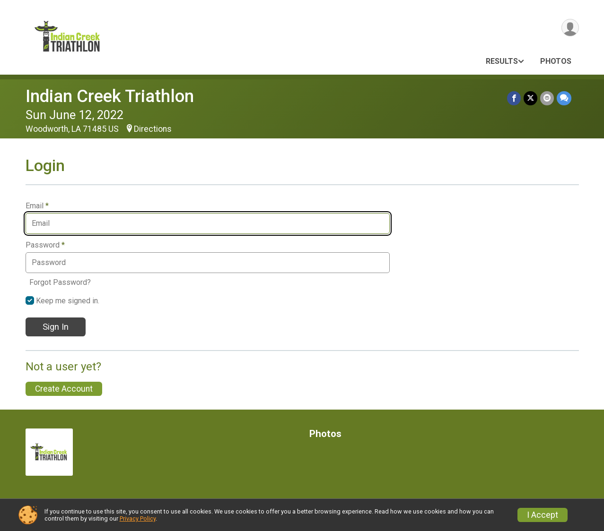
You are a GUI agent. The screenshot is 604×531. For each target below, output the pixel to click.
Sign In (56, 327)
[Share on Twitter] (530, 98)
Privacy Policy (138, 518)
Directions (153, 129)
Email (37, 206)
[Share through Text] (564, 98)
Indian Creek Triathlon (110, 96)
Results (502, 61)
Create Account (64, 389)
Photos (555, 61)
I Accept (542, 515)
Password (45, 245)
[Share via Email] (547, 98)
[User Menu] (570, 27)
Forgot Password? (60, 282)
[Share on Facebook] (514, 98)
